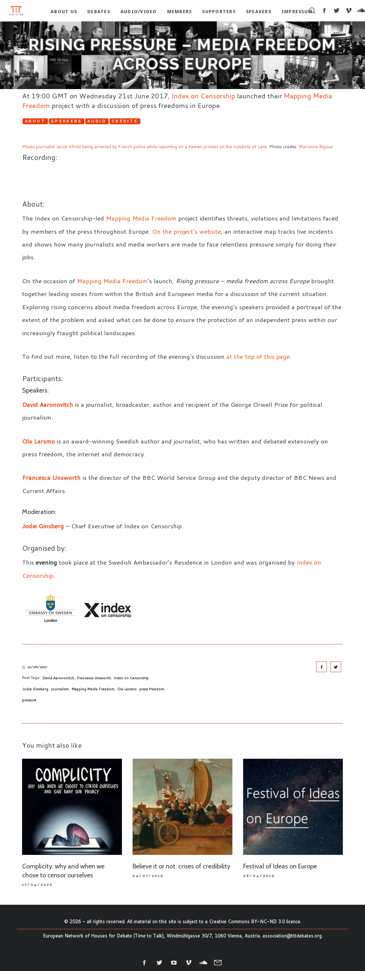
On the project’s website (186, 231)
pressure (29, 699)
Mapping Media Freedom (141, 218)
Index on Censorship (203, 95)
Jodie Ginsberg (35, 688)
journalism (60, 688)
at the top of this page (258, 356)
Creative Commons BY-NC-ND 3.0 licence (254, 921)
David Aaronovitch (48, 404)
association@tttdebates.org (292, 936)
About (35, 121)
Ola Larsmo (38, 441)
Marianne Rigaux (316, 147)
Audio (97, 121)
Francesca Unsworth (94, 677)
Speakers (67, 121)
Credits (126, 121)
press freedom (151, 688)
